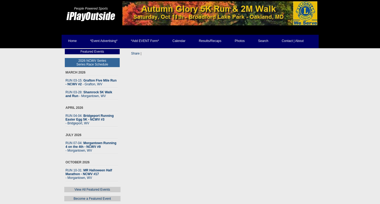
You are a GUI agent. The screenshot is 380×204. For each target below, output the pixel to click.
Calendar (179, 41)
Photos (239, 41)
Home (72, 41)
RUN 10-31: (89, 174)
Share (135, 53)
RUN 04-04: (90, 119)
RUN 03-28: (89, 94)
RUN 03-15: (91, 82)
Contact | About (293, 41)
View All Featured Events (92, 189)
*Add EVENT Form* (145, 41)
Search (263, 41)
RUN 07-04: (91, 146)
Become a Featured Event (92, 199)
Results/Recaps (210, 41)
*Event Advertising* (104, 41)
